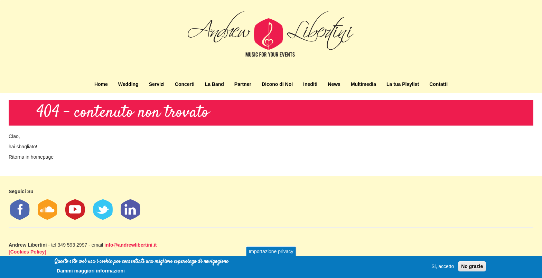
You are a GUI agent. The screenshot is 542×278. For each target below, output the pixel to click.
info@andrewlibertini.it (130, 245)
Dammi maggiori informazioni (91, 271)
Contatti (438, 84)
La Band (214, 84)
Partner (242, 84)
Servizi (157, 84)
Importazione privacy (271, 251)
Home (101, 84)
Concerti (185, 84)
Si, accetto (442, 266)
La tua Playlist (402, 84)
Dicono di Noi (277, 84)
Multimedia (363, 84)
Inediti (310, 84)
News (334, 84)
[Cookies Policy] (27, 252)
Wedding (128, 84)
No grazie (472, 266)
